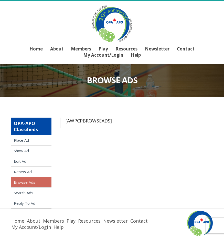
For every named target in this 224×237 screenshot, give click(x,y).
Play (103, 49)
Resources (126, 49)
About (56, 49)
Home (36, 49)
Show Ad (21, 150)
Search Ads (23, 192)
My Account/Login (103, 55)
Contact (186, 49)
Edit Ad (20, 161)
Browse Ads (24, 182)
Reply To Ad (24, 203)
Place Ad (21, 140)
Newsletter (157, 49)
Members (81, 49)
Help (136, 55)
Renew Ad (23, 171)
